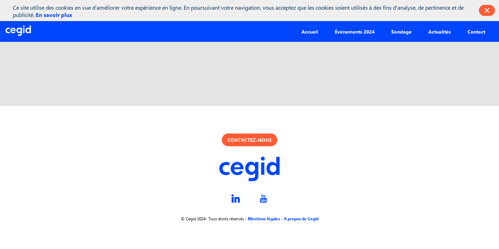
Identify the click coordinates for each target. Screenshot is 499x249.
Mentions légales (264, 218)
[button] (310, 31)
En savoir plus (54, 14)
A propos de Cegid (301, 218)
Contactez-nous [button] (249, 140)
